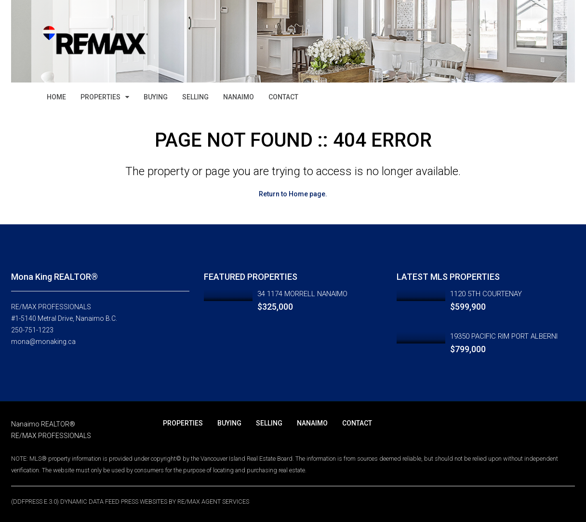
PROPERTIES (100, 97)
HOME (56, 97)
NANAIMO (238, 97)
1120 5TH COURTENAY (486, 293)
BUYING (156, 97)
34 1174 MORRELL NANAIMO (302, 293)
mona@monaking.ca (43, 341)
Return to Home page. (293, 194)
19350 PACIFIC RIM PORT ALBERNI (504, 336)
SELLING (195, 97)
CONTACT (283, 97)
